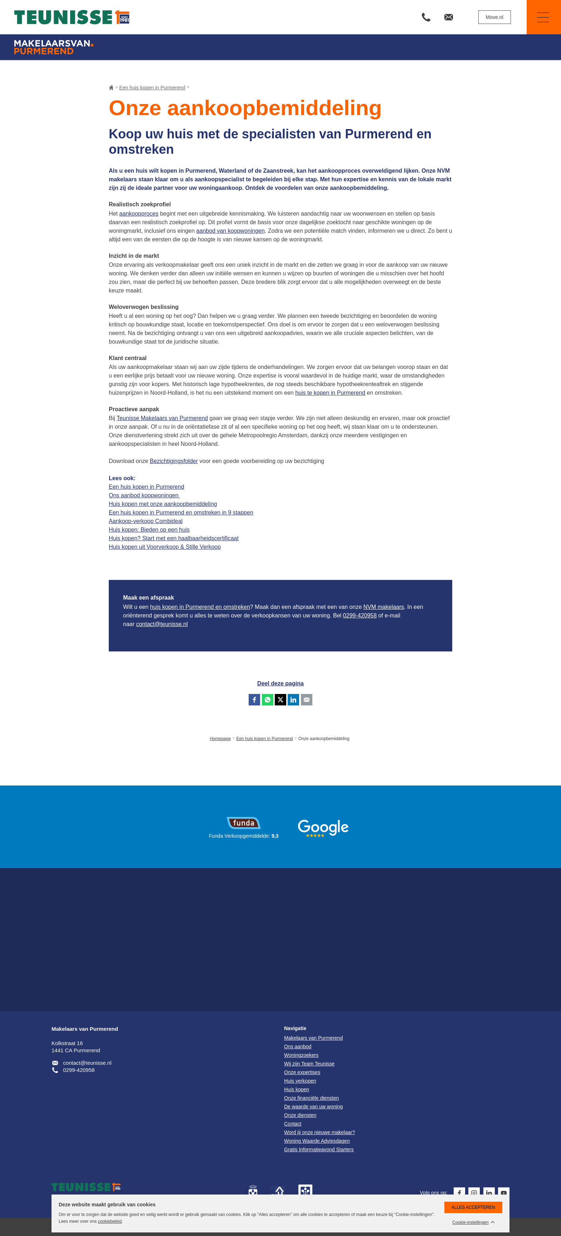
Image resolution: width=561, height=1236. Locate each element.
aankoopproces (138, 214)
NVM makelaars (384, 607)
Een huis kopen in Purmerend (146, 487)
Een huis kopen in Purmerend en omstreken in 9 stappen (181, 512)
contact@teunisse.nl (161, 624)
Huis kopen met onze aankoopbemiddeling (163, 504)
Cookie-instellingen (470, 1222)
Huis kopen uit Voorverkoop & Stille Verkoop (165, 547)
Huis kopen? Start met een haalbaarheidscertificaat (174, 538)
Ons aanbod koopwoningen (144, 495)
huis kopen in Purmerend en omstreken (200, 607)
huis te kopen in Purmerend (330, 393)
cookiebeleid (110, 1221)
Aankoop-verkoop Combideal (145, 521)
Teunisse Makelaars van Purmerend (162, 418)
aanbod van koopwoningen (230, 231)
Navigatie (538, 17)
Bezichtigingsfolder (174, 461)
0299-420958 (360, 615)
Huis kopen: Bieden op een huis (149, 530)
